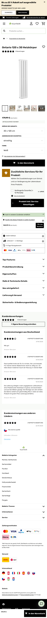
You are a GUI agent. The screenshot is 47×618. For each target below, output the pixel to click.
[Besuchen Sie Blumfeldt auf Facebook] (3, 604)
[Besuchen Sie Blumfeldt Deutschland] (3, 573)
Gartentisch (6, 491)
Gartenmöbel (6, 464)
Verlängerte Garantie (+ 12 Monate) (24, 191)
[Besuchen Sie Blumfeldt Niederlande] (13, 578)
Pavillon (5, 469)
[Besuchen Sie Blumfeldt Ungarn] (8, 578)
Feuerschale (6, 487)
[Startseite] (6, 38)
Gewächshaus (7, 478)
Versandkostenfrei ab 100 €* (35, 17)
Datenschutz (6, 609)
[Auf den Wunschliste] (43, 46)
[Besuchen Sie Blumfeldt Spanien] (23, 573)
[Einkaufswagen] (43, 23)
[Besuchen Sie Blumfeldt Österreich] (8, 573)
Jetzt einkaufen (22, 12)
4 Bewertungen (20, 51)
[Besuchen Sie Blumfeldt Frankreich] (13, 573)
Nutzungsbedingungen (27, 594)
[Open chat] (41, 604)
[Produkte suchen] (23, 31)
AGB (16, 609)
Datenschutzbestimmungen (10, 594)
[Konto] (31, 23)
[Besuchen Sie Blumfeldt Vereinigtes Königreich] (28, 573)
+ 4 (41, 108)
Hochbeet (5, 473)
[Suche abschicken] (4, 30)
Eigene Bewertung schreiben (23, 324)
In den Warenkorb (23, 163)
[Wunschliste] (37, 23)
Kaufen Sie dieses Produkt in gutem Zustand (20, 220)
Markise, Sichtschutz (9, 460)
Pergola (5, 500)
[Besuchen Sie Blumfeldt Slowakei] (33, 573)
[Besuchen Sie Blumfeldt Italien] (18, 573)
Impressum (26, 609)
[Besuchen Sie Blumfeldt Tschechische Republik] (3, 578)
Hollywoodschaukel (9, 482)
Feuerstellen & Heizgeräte (17, 38)
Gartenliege (6, 496)
